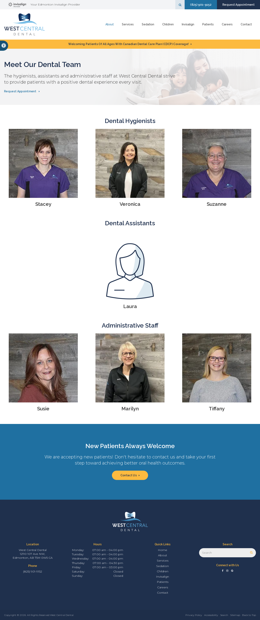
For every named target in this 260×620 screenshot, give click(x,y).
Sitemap (235, 615)
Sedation (148, 24)
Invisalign (188, 24)
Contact (246, 24)
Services (128, 24)
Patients (208, 24)
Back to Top (249, 615)
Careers (227, 24)
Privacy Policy (193, 615)
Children (168, 24)
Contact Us (128, 475)
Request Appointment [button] (238, 4)
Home (162, 550)
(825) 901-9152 (200, 4)
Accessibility (211, 615)
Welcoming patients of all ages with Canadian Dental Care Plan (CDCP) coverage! (128, 44)
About (109, 24)
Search (224, 615)
